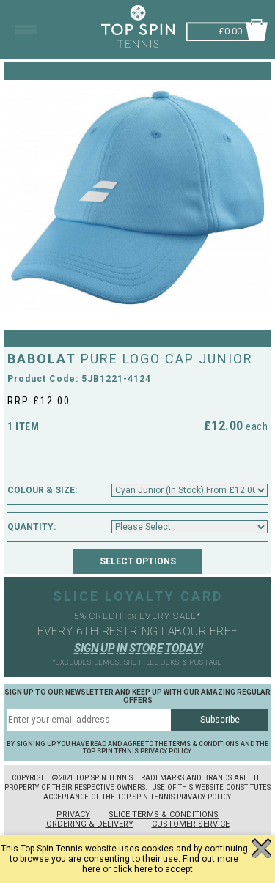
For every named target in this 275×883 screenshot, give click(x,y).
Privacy (73, 814)
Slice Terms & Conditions (164, 814)
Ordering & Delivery (89, 824)
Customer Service (191, 824)
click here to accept (153, 869)
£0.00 (230, 29)
